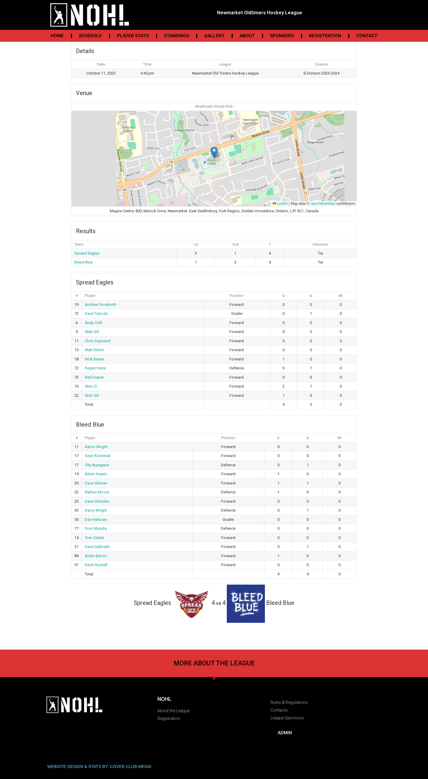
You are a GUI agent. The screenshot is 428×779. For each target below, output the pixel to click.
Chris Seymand (97, 341)
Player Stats (133, 35)
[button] (214, 152)
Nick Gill (92, 395)
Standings (176, 35)
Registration (325, 35)
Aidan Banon (96, 556)
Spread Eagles (86, 253)
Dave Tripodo (96, 313)
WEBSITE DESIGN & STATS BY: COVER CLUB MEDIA (99, 766)
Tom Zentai (94, 537)
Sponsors (282, 35)
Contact (366, 35)
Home (57, 35)
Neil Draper (94, 377)
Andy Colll (93, 322)
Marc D (91, 386)
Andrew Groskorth (100, 304)
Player (90, 296)
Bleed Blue (83, 262)
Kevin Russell (96, 565)
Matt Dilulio (94, 350)
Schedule (90, 35)
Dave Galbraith (97, 546)
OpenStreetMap (322, 204)
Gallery (214, 35)
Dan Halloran (96, 519)
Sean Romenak (98, 455)
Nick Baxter (94, 359)
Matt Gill (92, 331)
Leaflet (280, 204)
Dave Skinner (96, 483)
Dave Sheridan (97, 501)
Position (236, 296)
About (247, 35)
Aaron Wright (96, 447)
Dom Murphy (96, 528)
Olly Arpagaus (97, 465)
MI (341, 296)
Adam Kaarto (96, 474)
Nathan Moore (97, 492)
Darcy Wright (96, 510)
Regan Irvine (95, 368)
